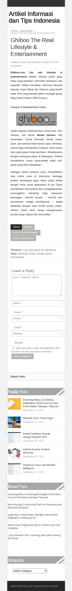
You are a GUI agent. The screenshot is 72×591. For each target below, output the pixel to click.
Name (17, 312)
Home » (15, 30)
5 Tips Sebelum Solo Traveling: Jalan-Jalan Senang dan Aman (33, 537)
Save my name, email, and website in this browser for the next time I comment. (36, 349)
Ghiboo (28, 226)
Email (17, 327)
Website (18, 342)
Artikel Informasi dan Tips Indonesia (34, 17)
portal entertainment (25, 232)
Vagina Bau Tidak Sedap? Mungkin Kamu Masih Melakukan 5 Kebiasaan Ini (32, 516)
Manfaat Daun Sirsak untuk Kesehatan (31, 255)
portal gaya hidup (23, 238)
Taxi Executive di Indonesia (33, 250)
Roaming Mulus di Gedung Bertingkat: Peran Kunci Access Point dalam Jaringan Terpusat (40, 403)
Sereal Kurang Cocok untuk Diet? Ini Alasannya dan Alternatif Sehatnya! (34, 506)
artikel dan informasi (31, 62)
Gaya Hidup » (27, 30)
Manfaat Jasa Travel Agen (38, 418)
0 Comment (16, 66)
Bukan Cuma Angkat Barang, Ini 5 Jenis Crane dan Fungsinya (33, 526)
